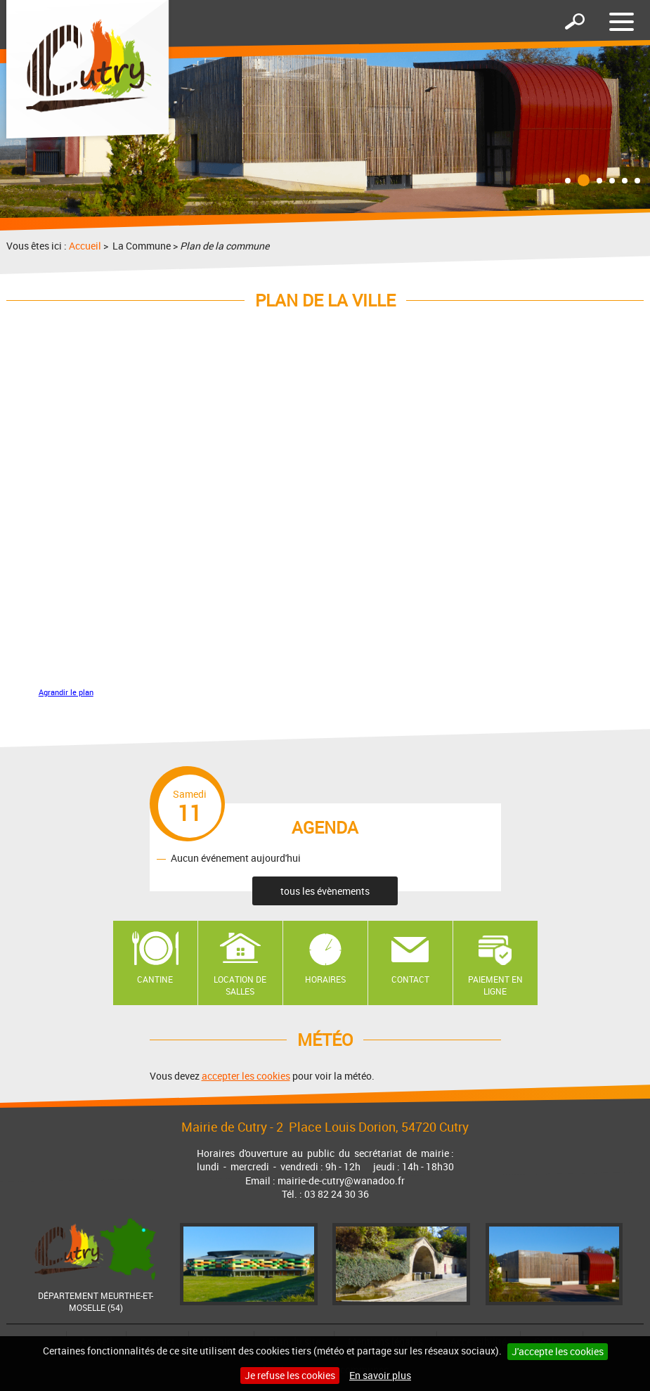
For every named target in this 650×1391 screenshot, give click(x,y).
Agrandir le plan (66, 692)
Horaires (325, 979)
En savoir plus (380, 1375)
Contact (410, 979)
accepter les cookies (246, 1075)
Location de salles (240, 985)
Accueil (85, 245)
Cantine (155, 979)
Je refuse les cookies (290, 1375)
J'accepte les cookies (558, 1351)
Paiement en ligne (495, 985)
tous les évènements (325, 891)
